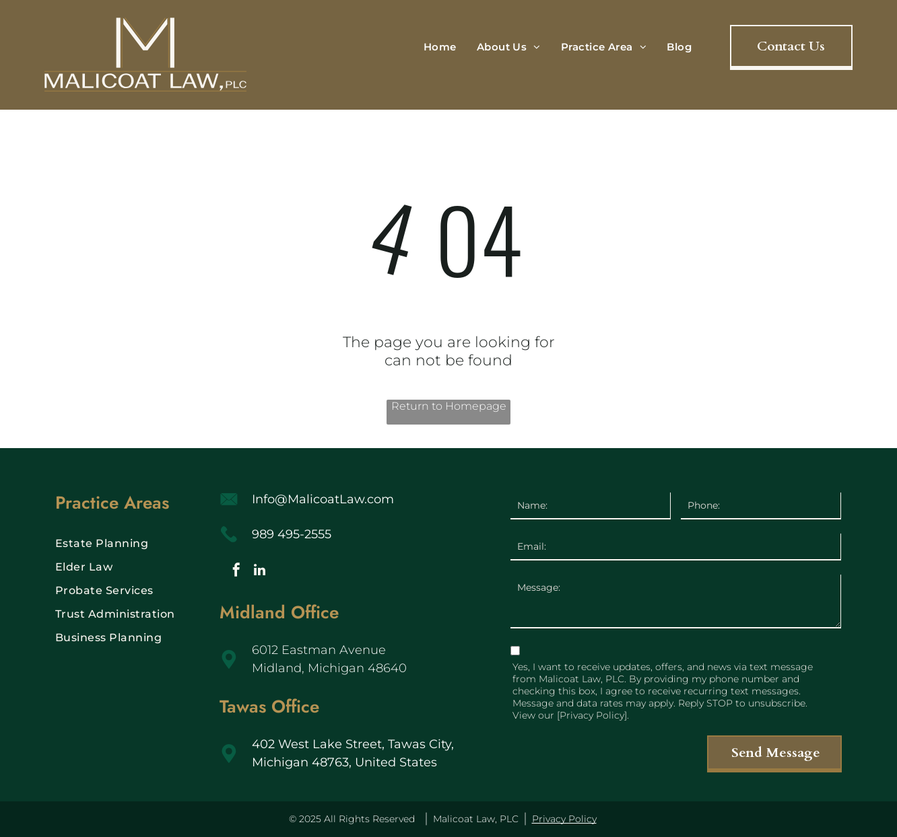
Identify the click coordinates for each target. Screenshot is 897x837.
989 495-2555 (291, 534)
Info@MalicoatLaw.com (323, 499)
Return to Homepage (448, 406)
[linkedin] (260, 571)
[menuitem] (440, 47)
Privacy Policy (564, 819)
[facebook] (236, 571)
